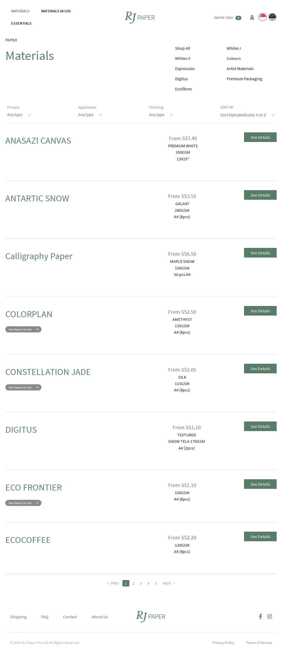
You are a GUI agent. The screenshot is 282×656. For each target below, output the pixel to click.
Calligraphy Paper (52, 258)
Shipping (18, 620)
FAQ (44, 620)
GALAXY (182, 203)
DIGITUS (28, 431)
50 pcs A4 (182, 274)
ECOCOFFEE (37, 546)
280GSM (182, 210)
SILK (182, 377)
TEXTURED (186, 435)
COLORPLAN (38, 316)
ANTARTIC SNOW (50, 200)
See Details (260, 137)
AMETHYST (182, 319)
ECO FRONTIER (45, 489)
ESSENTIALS (21, 23)
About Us (100, 620)
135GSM (182, 325)
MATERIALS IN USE (56, 11)
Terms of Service (259, 646)
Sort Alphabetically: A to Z (247, 114)
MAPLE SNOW (182, 261)
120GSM (182, 549)
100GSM (182, 268)
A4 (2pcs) (187, 448)
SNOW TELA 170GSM (186, 441)
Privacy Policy (223, 646)
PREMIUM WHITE (183, 145)
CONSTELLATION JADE (65, 374)
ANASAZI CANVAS (51, 142)
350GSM (183, 152)
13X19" (183, 159)
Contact (70, 620)
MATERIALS (20, 11)
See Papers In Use (20, 333)
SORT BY (227, 107)
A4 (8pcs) (182, 216)
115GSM (182, 383)
